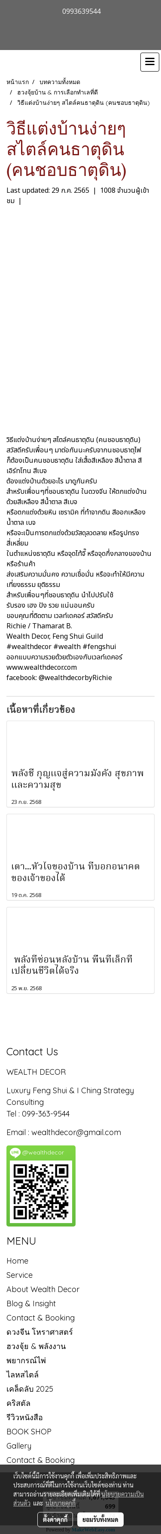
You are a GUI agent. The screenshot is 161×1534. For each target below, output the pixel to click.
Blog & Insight (31, 1303)
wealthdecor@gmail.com (77, 1132)
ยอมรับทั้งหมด (100, 1519)
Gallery (18, 1446)
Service (19, 1275)
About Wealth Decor (42, 1289)
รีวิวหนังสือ (24, 1417)
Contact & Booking (40, 1318)
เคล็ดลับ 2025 (29, 1389)
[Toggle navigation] (149, 62)
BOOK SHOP (29, 1432)
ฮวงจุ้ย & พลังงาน (36, 1346)
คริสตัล (18, 1403)
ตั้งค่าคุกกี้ (55, 1519)
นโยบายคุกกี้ (61, 1503)
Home (17, 1261)
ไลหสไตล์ (22, 1375)
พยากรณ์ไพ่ (26, 1360)
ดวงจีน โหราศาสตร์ (39, 1332)
